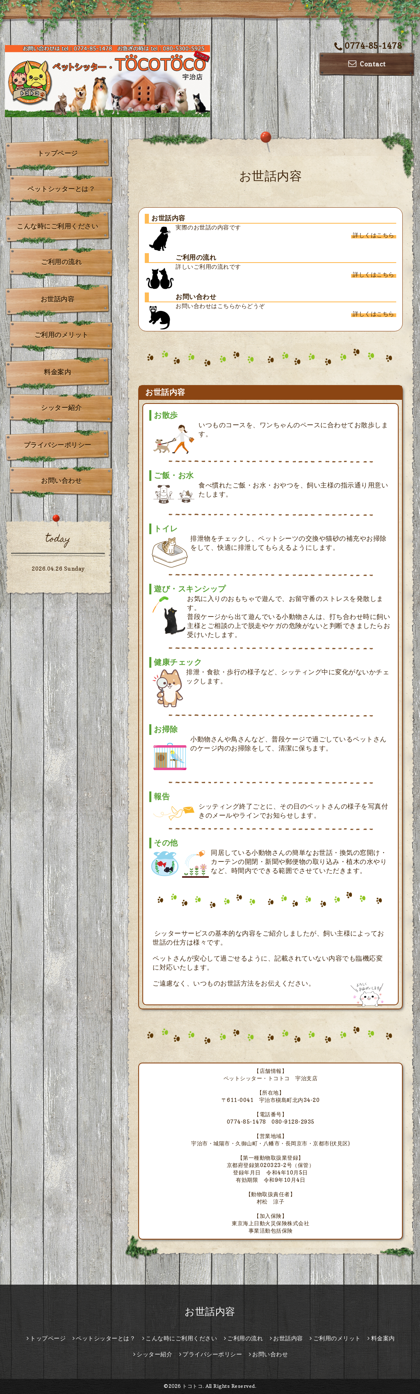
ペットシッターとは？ (61, 189)
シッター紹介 (61, 407)
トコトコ (192, 1386)
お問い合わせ (61, 480)
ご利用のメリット (61, 335)
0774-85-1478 (368, 46)
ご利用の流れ (61, 262)
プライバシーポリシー (57, 445)
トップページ (57, 153)
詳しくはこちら (374, 234)
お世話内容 (58, 299)
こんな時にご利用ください (57, 226)
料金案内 (57, 372)
